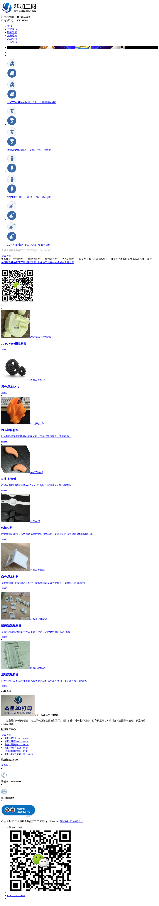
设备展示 (6, 769)
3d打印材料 (17, 745)
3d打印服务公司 (19, 757)
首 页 (10, 26)
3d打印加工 (17, 741)
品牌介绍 (12, 38)
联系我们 (12, 32)
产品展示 (12, 29)
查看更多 (6, 256)
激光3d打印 (17, 748)
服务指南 (12, 35)
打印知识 (12, 42)
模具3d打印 (17, 754)
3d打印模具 (17, 751)
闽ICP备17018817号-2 (71, 825)
